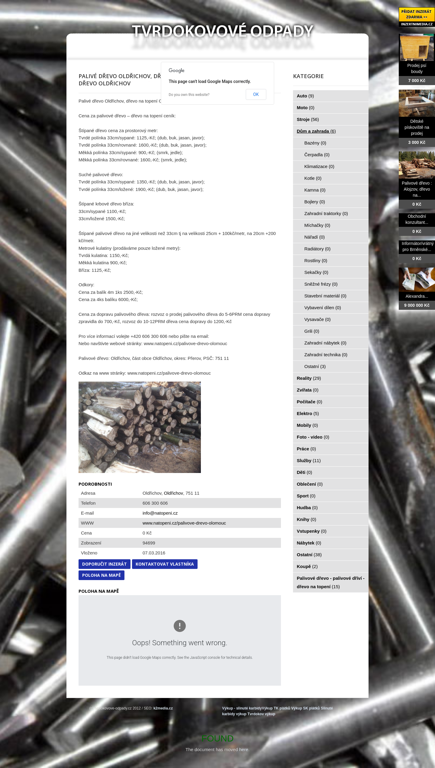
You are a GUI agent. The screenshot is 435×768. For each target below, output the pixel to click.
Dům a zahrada (316, 131)
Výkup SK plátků (305, 708)
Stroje (308, 119)
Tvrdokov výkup (261, 714)
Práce (306, 448)
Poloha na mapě (101, 575)
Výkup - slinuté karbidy (242, 708)
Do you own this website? (189, 95)
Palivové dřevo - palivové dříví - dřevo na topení (331, 582)
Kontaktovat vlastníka (165, 564)
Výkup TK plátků (276, 708)
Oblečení (310, 484)
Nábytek (309, 542)
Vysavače (317, 319)
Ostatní (315, 366)
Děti (304, 472)
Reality (309, 378)
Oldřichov (173, 493)
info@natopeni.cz (160, 513)
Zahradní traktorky (326, 213)
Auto (305, 95)
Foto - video (313, 437)
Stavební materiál (325, 295)
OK (256, 94)
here (243, 749)
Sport (306, 495)
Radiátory (317, 248)
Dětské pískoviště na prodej (416, 127)
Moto (305, 107)
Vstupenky (312, 531)
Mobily (307, 425)
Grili (311, 331)
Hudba (307, 507)
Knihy (306, 519)
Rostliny (315, 260)
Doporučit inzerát (104, 564)
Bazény (315, 142)
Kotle (313, 178)
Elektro (308, 413)
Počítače (309, 401)
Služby (309, 460)
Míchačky (317, 225)
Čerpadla (317, 154)
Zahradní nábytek (325, 342)
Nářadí (314, 237)
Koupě (307, 566)
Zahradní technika (326, 354)
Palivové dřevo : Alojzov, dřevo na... (417, 189)
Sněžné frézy (321, 284)
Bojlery (314, 201)
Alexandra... (417, 296)
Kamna (315, 189)
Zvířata (308, 389)
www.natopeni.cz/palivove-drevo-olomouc (184, 522)
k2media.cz (163, 708)
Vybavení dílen (322, 307)
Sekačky (316, 272)
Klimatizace (319, 166)
